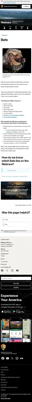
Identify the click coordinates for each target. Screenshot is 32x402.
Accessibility (4, 367)
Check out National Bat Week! (16, 193)
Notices (3, 374)
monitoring (15, 176)
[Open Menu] (26, 6)
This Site (16, 283)
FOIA (2, 372)
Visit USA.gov (5, 398)
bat (7, 176)
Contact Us (4, 254)
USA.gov (3, 390)
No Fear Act (4, 382)
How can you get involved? (15, 190)
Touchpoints (12, 231)
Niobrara (6, 22)
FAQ (2, 259)
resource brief (23, 176)
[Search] (16, 278)
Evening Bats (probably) (10, 117)
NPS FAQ (3, 379)
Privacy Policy (5, 369)
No (6, 224)
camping (15, 132)
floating (8, 132)
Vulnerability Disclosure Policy (9, 387)
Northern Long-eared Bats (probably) (14, 115)
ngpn (9, 176)
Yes (6, 219)
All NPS (16, 287)
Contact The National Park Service (10, 377)
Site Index (4, 261)
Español (4, 264)
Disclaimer (3, 384)
